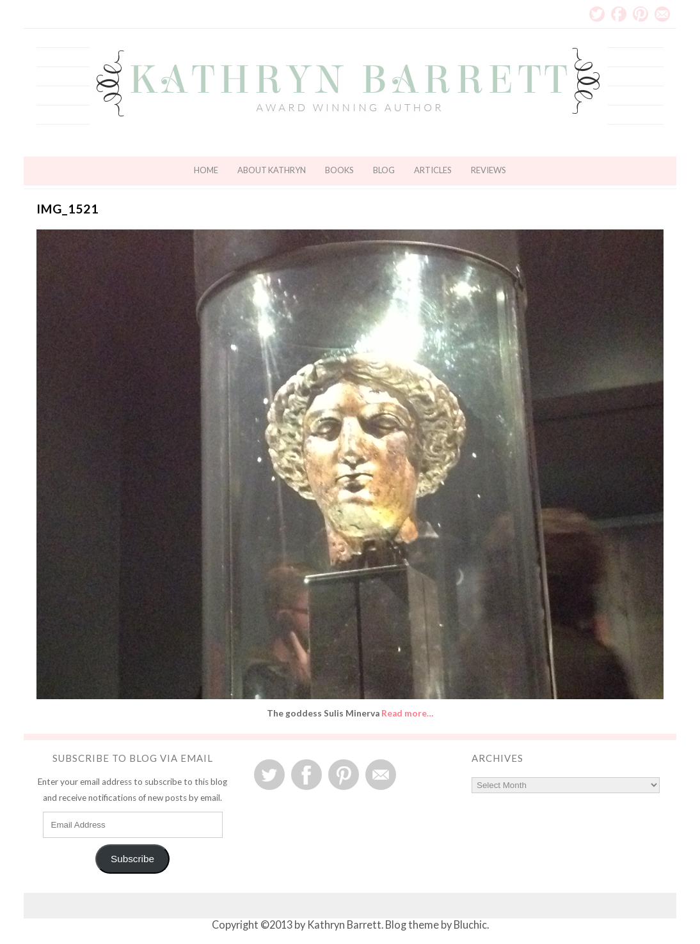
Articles (433, 170)
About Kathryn (271, 170)
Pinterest (640, 14)
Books (339, 170)
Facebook (618, 14)
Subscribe (132, 858)
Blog (384, 170)
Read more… (407, 713)
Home (206, 170)
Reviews (488, 170)
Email (662, 14)
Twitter (597, 14)
